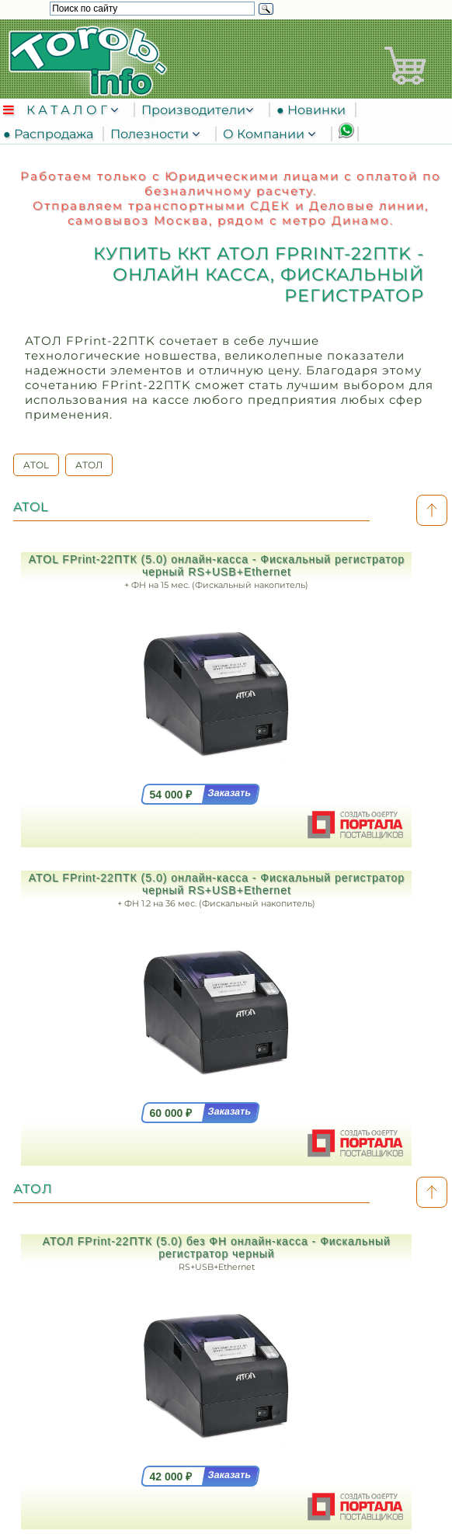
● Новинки (314, 110)
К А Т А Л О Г (68, 110)
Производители (193, 110)
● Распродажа (51, 134)
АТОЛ (89, 465)
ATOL (36, 465)
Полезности (151, 134)
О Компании (265, 134)
